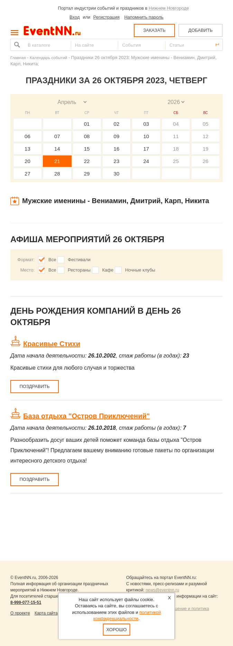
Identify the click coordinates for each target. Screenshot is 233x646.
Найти (16, 45)
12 (205, 136)
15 (87, 149)
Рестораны (79, 270)
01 (87, 124)
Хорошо (116, 629)
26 (205, 161)
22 (87, 161)
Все (52, 259)
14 (57, 149)
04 (176, 124)
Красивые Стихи (51, 344)
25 (176, 161)
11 (176, 136)
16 (117, 149)
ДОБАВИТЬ (200, 30)
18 (176, 149)
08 (87, 136)
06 (27, 136)
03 (146, 124)
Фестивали (79, 259)
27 (27, 174)
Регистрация (106, 17)
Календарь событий (48, 57)
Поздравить (34, 386)
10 (146, 136)
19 (205, 149)
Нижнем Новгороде (169, 8)
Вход (74, 17)
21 (57, 161)
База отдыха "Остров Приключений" (86, 416)
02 (117, 124)
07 (57, 136)
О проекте (20, 613)
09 (117, 136)
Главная (18, 57)
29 (87, 174)
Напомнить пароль (143, 17)
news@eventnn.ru (162, 590)
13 (27, 149)
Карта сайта (46, 613)
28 (57, 174)
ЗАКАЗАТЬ (154, 30)
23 (117, 161)
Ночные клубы (140, 270)
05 (205, 124)
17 (146, 149)
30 (117, 174)
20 (27, 161)
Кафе (108, 270)
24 (146, 161)
